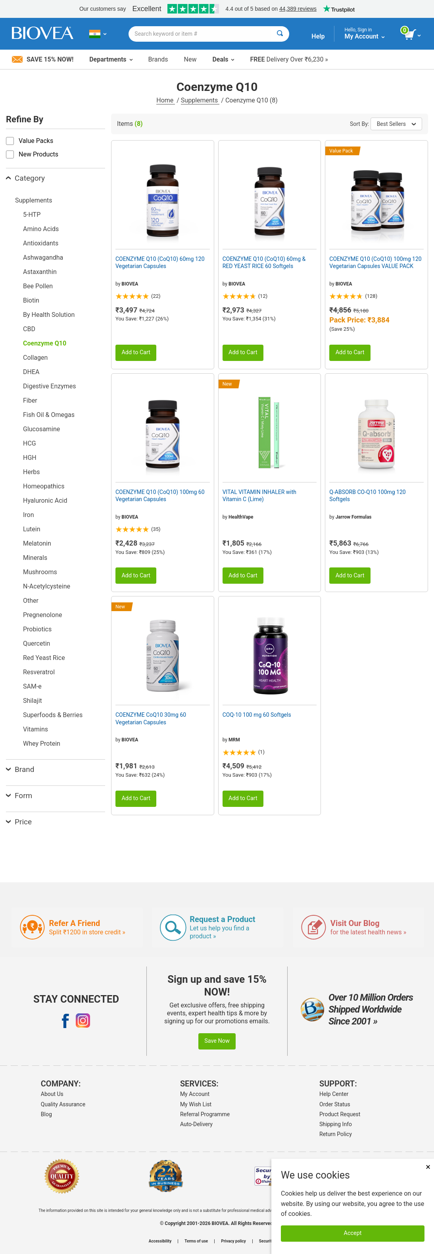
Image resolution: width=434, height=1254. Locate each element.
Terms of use (196, 1241)
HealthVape (241, 517)
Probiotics (37, 629)
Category (25, 178)
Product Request (339, 1114)
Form (19, 795)
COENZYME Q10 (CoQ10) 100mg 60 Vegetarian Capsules (160, 495)
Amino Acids (41, 229)
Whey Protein (41, 743)
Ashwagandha (43, 257)
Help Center (333, 1094)
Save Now (217, 1041)
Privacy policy (233, 1241)
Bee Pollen (38, 286)
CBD (29, 329)
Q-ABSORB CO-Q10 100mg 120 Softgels (367, 495)
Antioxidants (40, 243)
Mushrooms (40, 572)
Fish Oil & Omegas (49, 415)
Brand (20, 769)
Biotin (31, 300)
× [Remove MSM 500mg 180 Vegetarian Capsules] (428, 1167)
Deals (223, 59)
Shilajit (32, 700)
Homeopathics (43, 486)
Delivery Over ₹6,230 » (289, 59)
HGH (29, 457)
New (190, 59)
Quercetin (36, 643)
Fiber (30, 400)
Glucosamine (41, 429)
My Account (194, 1094)
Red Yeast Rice (44, 658)
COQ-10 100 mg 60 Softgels (257, 715)
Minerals (35, 557)
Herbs (31, 472)
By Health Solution (49, 314)
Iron (28, 515)
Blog (46, 1114)
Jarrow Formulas (354, 517)
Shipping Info (335, 1124)
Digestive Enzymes (49, 386)
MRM (234, 740)
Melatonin (37, 543)
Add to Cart (135, 352)
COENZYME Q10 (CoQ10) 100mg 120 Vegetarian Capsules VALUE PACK (375, 262)
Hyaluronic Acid (45, 500)
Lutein (31, 529)
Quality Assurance (63, 1104)
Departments (110, 59)
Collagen (35, 357)
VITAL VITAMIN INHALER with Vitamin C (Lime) (259, 495)
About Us (52, 1094)
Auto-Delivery (196, 1124)
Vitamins (35, 729)
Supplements (200, 100)
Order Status (334, 1104)
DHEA (31, 372)
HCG (29, 443)
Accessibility (160, 1241)
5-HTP (31, 214)
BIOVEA (129, 284)
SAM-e (32, 686)
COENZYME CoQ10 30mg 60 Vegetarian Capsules (150, 718)
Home (165, 100)
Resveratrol (39, 672)
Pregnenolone (42, 615)
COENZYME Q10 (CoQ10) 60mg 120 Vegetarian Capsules (160, 262)
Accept (353, 1233)
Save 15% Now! (42, 59)
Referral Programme (205, 1114)
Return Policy (335, 1134)
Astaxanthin (40, 272)
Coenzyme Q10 (44, 343)
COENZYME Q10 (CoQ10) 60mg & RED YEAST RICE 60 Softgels (264, 262)
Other (30, 600)
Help (318, 36)
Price (19, 821)
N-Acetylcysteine (46, 586)
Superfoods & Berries (53, 715)
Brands (158, 59)
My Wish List (195, 1104)
